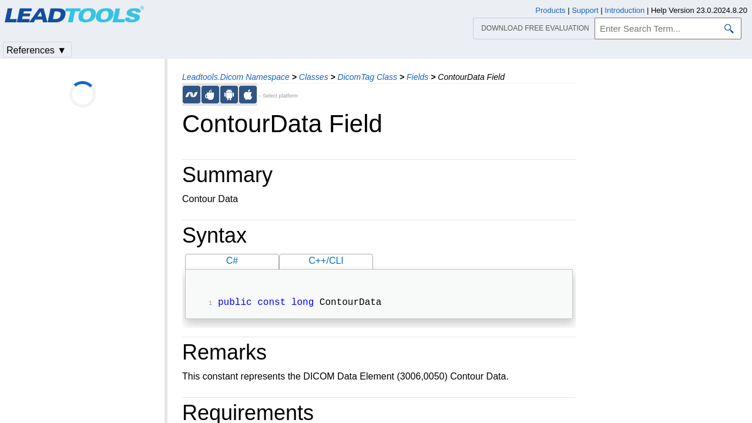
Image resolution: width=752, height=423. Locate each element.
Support (585, 10)
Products (550, 10)
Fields (417, 77)
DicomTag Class (367, 77)
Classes (313, 77)
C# (232, 261)
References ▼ (36, 50)
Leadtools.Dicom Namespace (236, 77)
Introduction (624, 10)
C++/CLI (326, 261)
